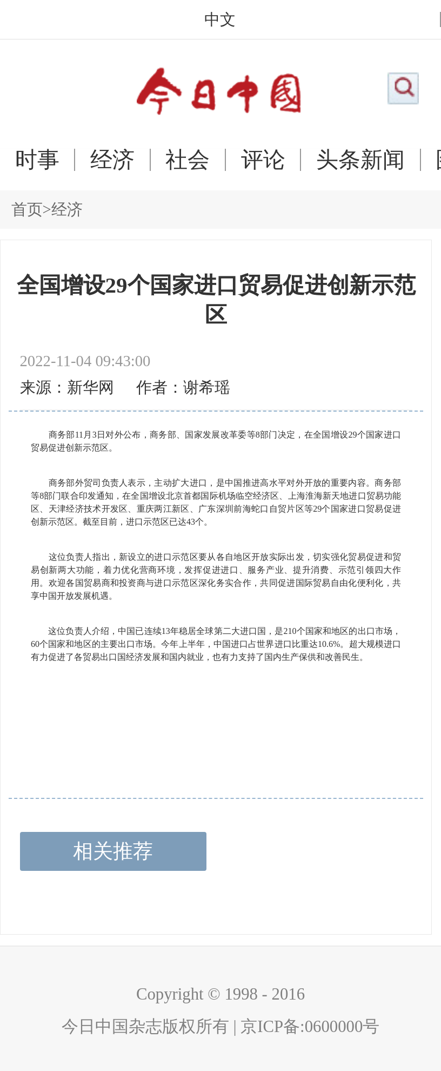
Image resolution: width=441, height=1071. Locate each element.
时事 (37, 160)
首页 (27, 209)
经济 (112, 160)
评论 (263, 160)
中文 (220, 20)
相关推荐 (113, 851)
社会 (187, 160)
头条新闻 (360, 160)
